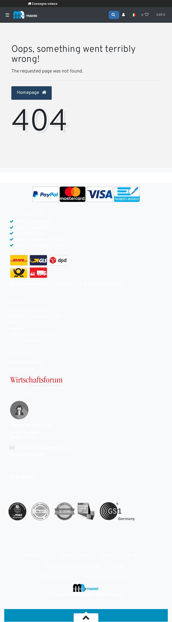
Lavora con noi (22, 368)
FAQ (12, 322)
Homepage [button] (31, 93)
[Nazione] (133, 15)
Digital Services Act (57, 576)
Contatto (115, 567)
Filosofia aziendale (25, 362)
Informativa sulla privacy (31, 334)
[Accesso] (124, 15)
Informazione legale (78, 555)
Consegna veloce (49, 4)
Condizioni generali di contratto (73, 567)
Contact (16, 328)
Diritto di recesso (24, 340)
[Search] (114, 14)
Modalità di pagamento (29, 310)
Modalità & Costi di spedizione (35, 316)
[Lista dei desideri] (145, 15)
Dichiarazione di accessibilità (107, 576)
